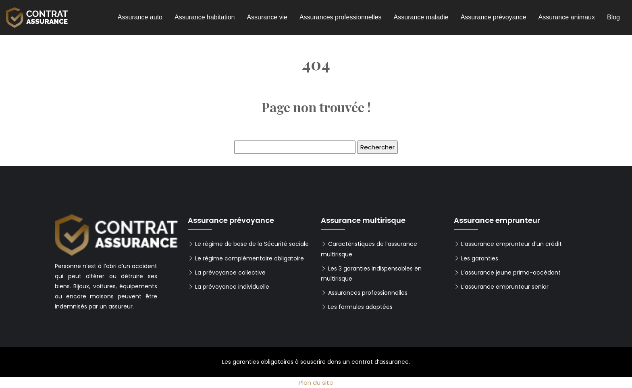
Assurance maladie (421, 17)
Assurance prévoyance (493, 17)
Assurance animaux (566, 17)
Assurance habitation (205, 17)
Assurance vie (267, 17)
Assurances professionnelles (340, 17)
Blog (613, 17)
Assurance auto (140, 17)
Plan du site (316, 382)
